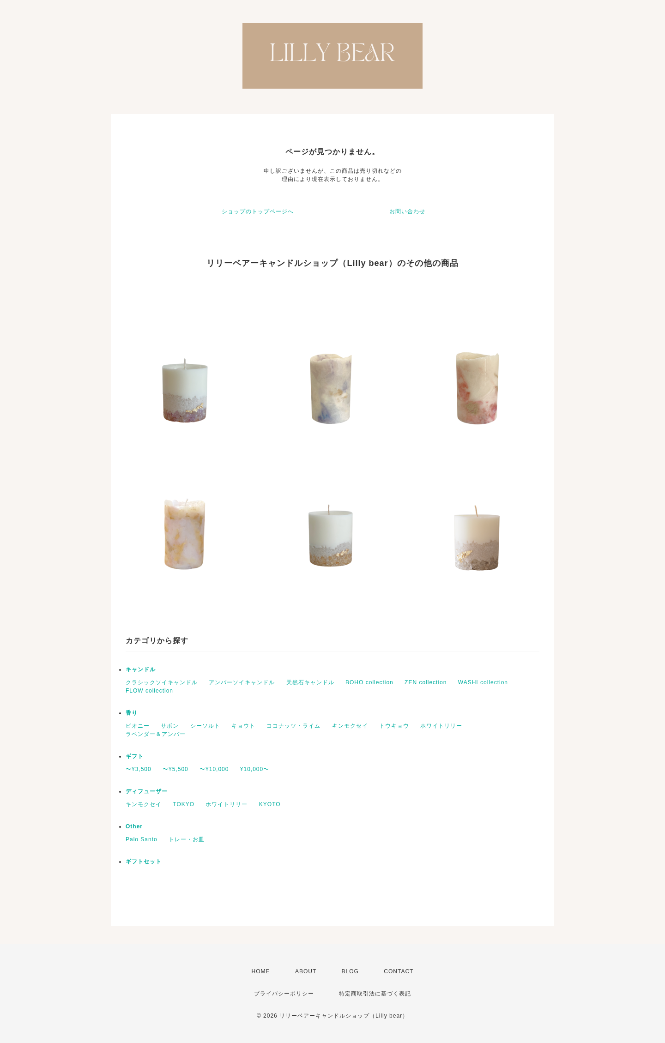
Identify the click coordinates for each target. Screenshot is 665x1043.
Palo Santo (141, 839)
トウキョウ (394, 726)
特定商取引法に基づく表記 (375, 993)
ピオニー (138, 726)
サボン (170, 726)
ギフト (135, 756)
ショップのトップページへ (258, 211)
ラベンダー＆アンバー (156, 734)
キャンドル (141, 669)
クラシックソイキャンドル (162, 682)
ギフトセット (144, 861)
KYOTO (270, 804)
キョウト (243, 726)
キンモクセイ (350, 726)
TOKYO (183, 804)
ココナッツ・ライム (293, 726)
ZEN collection (426, 682)
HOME (261, 971)
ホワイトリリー (441, 726)
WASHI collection (483, 682)
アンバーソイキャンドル (242, 682)
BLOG (350, 971)
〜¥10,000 (214, 769)
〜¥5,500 (175, 769)
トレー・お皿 (187, 839)
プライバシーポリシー (284, 993)
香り (132, 713)
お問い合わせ (407, 211)
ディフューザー (147, 791)
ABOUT (305, 971)
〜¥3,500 (138, 769)
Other (134, 826)
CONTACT (398, 971)
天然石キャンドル (310, 682)
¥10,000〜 (254, 769)
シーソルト (205, 726)
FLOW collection (149, 690)
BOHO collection (369, 682)
